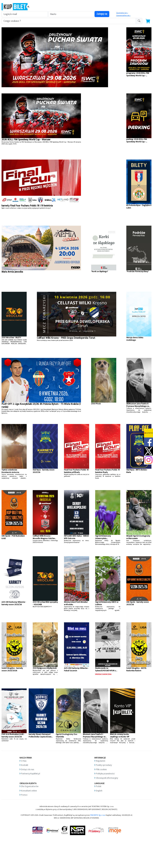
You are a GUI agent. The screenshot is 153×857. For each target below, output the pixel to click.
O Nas (24, 761)
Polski (98, 786)
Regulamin (100, 761)
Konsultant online (29, 790)
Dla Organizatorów (29, 786)
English (99, 790)
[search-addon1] (69, 21)
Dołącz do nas (27, 769)
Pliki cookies (101, 769)
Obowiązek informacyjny (107, 778)
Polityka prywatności (105, 773)
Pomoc (24, 795)
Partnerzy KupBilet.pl (30, 773)
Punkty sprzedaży (104, 765)
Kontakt (24, 765)
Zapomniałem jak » (123, 15)
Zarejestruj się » (122, 12)
